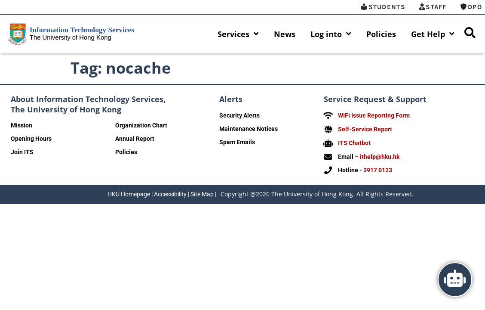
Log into (330, 34)
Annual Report (134, 138)
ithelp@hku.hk (379, 155)
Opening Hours (31, 138)
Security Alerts (239, 115)
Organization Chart (141, 125)
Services (238, 34)
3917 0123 (377, 168)
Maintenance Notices (248, 128)
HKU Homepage (128, 192)
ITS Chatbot (354, 142)
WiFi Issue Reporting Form (374, 115)
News (284, 34)
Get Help (432, 34)
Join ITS (22, 152)
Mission (21, 125)
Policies (381, 34)
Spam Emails (237, 142)
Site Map (202, 192)
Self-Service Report (365, 128)
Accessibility (170, 192)
